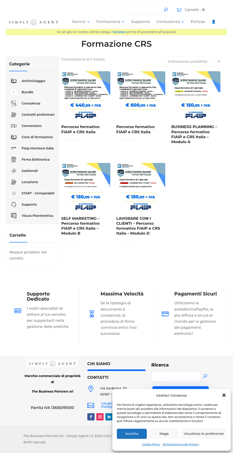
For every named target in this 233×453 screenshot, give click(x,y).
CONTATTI (98, 377)
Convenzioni (25, 126)
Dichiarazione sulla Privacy (181, 444)
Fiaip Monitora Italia (31, 148)
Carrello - (194, 10)
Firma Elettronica (29, 159)
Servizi (79, 22)
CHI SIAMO (98, 363)
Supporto (140, 22)
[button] (224, 395)
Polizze (198, 22)
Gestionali (23, 170)
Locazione (23, 182)
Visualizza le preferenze (204, 433)
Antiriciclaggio (27, 81)
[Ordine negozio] (192, 61)
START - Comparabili (31, 193)
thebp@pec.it (112, 407)
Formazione (109, 22)
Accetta (131, 433)
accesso (119, 32)
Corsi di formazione (31, 137)
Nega (164, 433)
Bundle (21, 92)
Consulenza (168, 22)
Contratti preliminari (32, 114)
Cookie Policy (151, 444)
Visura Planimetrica (31, 215)
